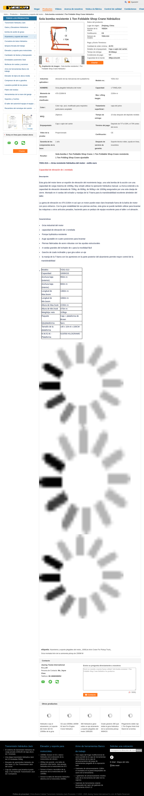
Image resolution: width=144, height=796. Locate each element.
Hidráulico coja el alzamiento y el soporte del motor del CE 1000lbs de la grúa (48, 727)
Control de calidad (113, 9)
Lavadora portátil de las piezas (16, 85)
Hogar (37, 9)
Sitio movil (114, 766)
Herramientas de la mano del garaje (18, 94)
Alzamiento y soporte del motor (31, 14)
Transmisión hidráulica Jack (15, 23)
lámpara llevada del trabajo (15, 46)
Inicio (6, 14)
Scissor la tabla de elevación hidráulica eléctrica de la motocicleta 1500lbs (54, 778)
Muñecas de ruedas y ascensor (16, 64)
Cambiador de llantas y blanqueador (18, 55)
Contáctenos (130, 9)
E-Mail (113, 762)
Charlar (96, 62)
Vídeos (58, 9)
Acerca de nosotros (73, 9)
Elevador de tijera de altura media (17, 76)
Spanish (134, 2)
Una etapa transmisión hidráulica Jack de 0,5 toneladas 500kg (19, 758)
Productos (47, 9)
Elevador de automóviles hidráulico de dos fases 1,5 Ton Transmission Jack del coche (19, 764)
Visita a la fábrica (94, 9)
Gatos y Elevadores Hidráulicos (16, 27)
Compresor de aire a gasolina (16, 81)
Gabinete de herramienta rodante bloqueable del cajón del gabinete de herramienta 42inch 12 (89, 785)
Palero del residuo (11, 90)
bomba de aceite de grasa (14, 32)
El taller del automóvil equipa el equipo (19, 104)
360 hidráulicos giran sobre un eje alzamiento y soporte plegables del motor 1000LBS (90, 727)
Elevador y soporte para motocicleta (18, 50)
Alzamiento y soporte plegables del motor (65, 650)
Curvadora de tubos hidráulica (16, 41)
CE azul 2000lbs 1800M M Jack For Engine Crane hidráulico (69, 726)
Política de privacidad (21, 794)
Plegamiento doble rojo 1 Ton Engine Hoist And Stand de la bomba (130, 726)
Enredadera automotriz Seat (15, 60)
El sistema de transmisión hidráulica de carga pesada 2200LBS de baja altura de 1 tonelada (19, 752)
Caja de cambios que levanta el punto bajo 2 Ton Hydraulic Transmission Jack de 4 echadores (20, 772)
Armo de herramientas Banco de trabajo (17, 70)
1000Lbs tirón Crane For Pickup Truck (96, 650)
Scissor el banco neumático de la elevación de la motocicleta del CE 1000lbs (53, 771)
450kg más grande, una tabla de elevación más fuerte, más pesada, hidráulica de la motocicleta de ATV (53, 764)
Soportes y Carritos (12, 99)
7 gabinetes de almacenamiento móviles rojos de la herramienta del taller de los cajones (91, 778)
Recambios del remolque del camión (18, 108)
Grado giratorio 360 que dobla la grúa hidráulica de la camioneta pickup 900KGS (110, 727)
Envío (139, 750)
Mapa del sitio (123, 762)
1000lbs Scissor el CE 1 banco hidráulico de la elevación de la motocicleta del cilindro (51, 757)
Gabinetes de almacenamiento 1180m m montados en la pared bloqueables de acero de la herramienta (91, 771)
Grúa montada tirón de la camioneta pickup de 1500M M (62, 653)
